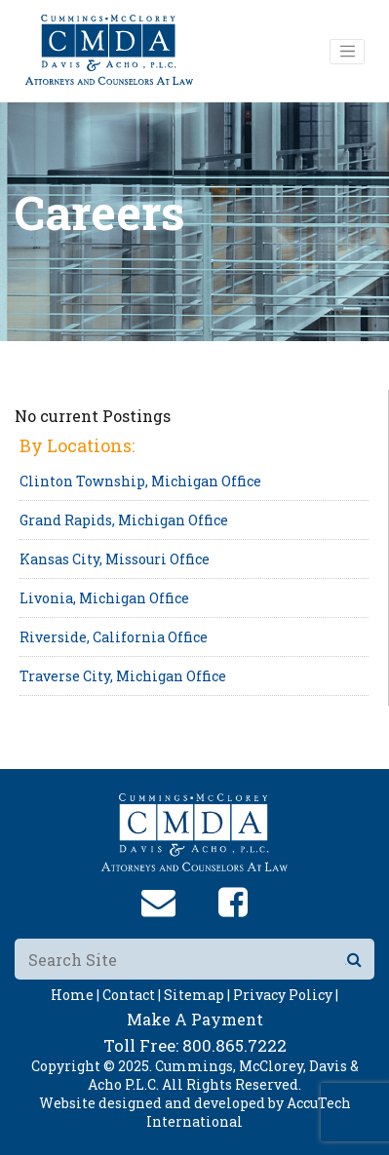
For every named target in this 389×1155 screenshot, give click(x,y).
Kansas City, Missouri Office (114, 559)
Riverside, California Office (113, 637)
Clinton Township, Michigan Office (140, 481)
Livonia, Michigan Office (104, 598)
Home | (75, 994)
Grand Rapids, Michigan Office (123, 520)
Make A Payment (195, 1019)
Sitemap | (197, 994)
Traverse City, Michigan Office (122, 676)
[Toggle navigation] (347, 51)
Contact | (131, 994)
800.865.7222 (234, 1045)
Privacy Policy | (285, 994)
